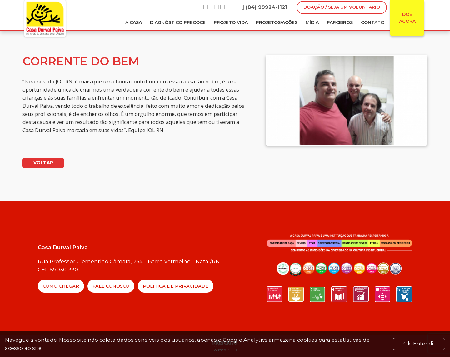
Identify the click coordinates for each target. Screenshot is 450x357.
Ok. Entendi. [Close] (418, 344)
